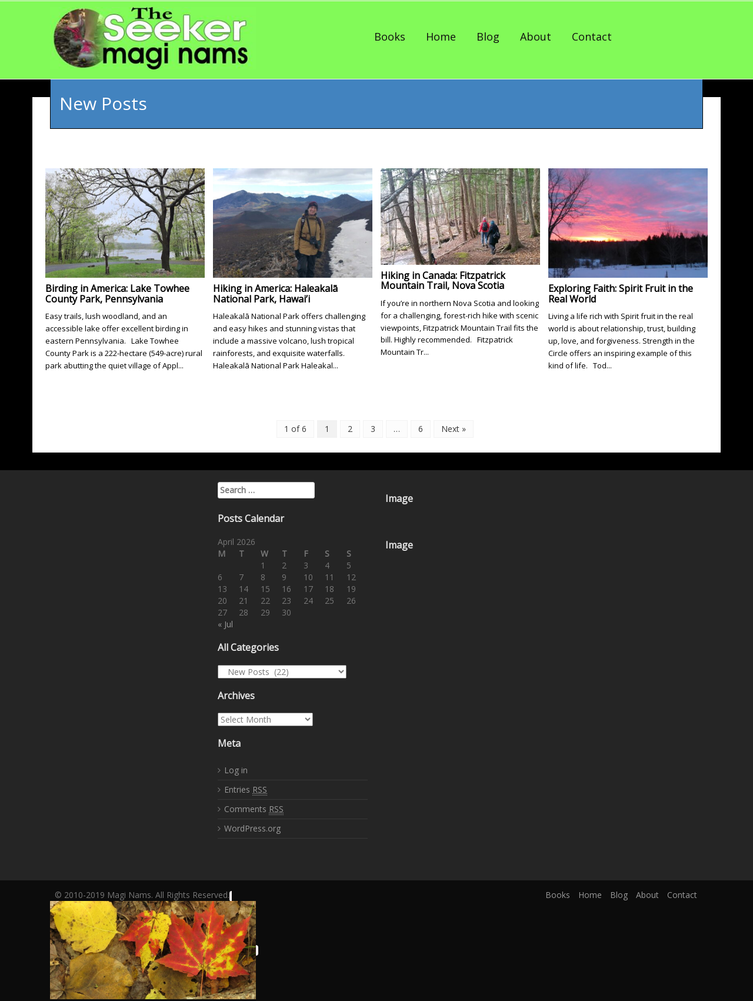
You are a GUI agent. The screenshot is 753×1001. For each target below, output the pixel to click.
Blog (488, 36)
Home (441, 36)
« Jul (225, 624)
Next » (453, 428)
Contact (592, 36)
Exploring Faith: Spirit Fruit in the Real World (620, 293)
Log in (236, 769)
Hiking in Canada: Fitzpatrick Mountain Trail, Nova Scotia (443, 280)
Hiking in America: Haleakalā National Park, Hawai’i (275, 293)
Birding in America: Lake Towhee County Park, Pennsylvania (117, 293)
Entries (245, 789)
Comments (254, 808)
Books (389, 36)
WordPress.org (252, 827)
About (535, 36)
